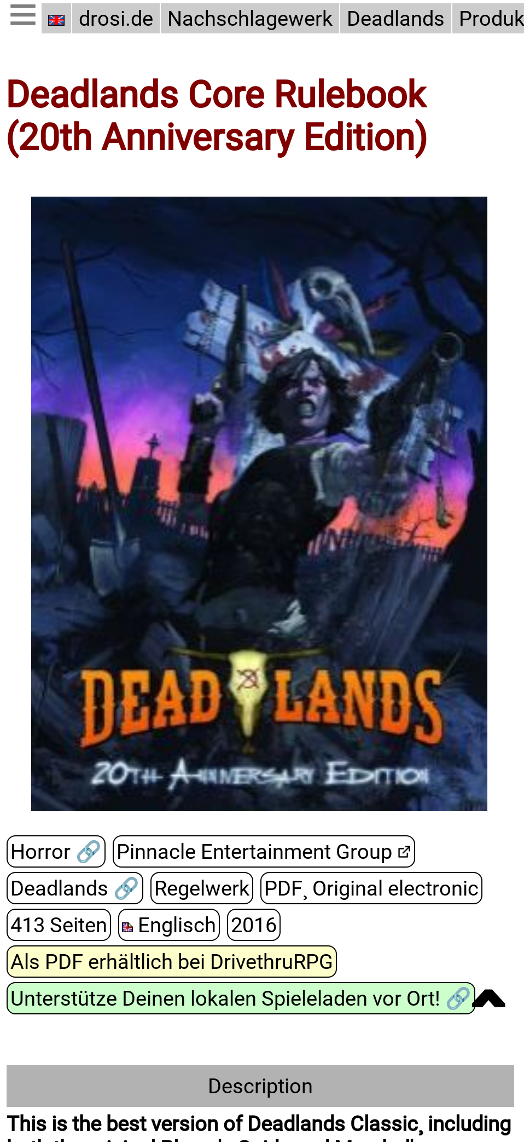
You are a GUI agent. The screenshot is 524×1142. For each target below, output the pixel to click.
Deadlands (396, 18)
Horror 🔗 (56, 851)
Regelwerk (201, 888)
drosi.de (116, 18)
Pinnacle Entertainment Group (254, 851)
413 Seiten (58, 925)
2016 (254, 925)
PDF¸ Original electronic (371, 888)
